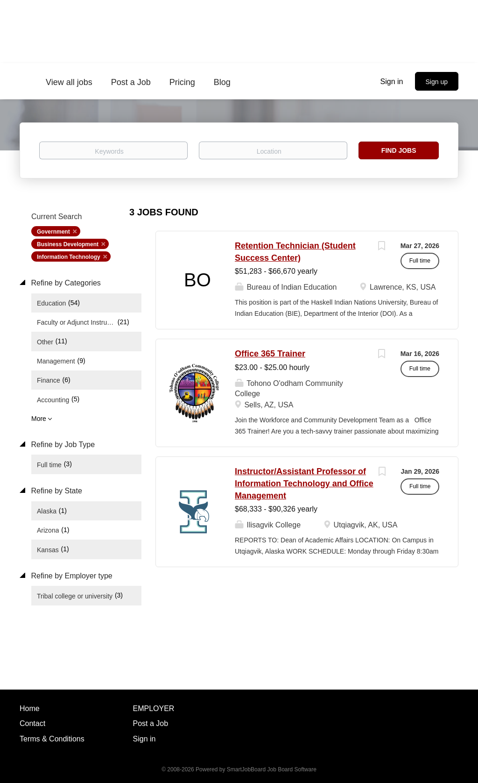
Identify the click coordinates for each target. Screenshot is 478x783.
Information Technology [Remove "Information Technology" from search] (68, 257)
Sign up (437, 81)
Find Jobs (398, 150)
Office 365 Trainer (270, 353)
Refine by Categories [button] (65, 283)
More (38, 418)
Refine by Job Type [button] (62, 444)
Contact (32, 723)
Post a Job (151, 723)
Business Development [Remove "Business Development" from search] (67, 244)
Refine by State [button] (55, 491)
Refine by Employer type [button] (70, 576)
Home (30, 708)
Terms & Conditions (52, 739)
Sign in (391, 81)
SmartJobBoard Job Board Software (271, 769)
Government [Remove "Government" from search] (53, 231)
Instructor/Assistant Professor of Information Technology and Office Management (304, 483)
